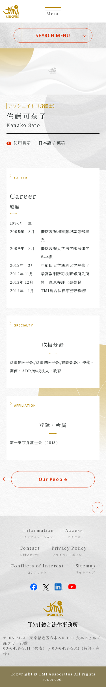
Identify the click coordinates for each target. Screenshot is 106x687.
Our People (53, 479)
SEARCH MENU (53, 35)
